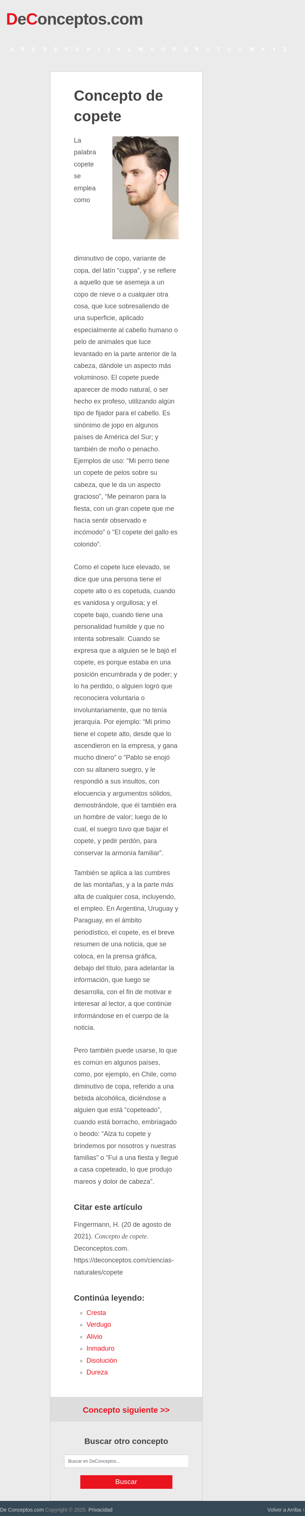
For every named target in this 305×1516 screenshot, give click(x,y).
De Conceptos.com (22, 1510)
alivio (94, 1336)
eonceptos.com (74, 19)
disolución (102, 1360)
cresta (96, 1312)
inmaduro (101, 1348)
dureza (97, 1372)
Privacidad (100, 1510)
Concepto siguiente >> (126, 1410)
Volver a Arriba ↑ (286, 1510)
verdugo (99, 1324)
